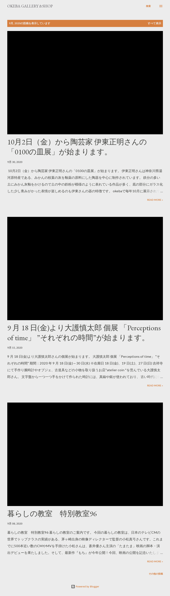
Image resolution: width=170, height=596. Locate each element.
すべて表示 (154, 23)
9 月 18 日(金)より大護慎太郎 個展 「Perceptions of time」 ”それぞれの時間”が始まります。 (84, 332)
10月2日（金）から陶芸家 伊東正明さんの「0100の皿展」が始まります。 (77, 147)
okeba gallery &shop (30, 6)
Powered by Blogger (85, 586)
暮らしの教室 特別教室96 (52, 513)
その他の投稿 (156, 573)
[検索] (148, 6)
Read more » (155, 199)
